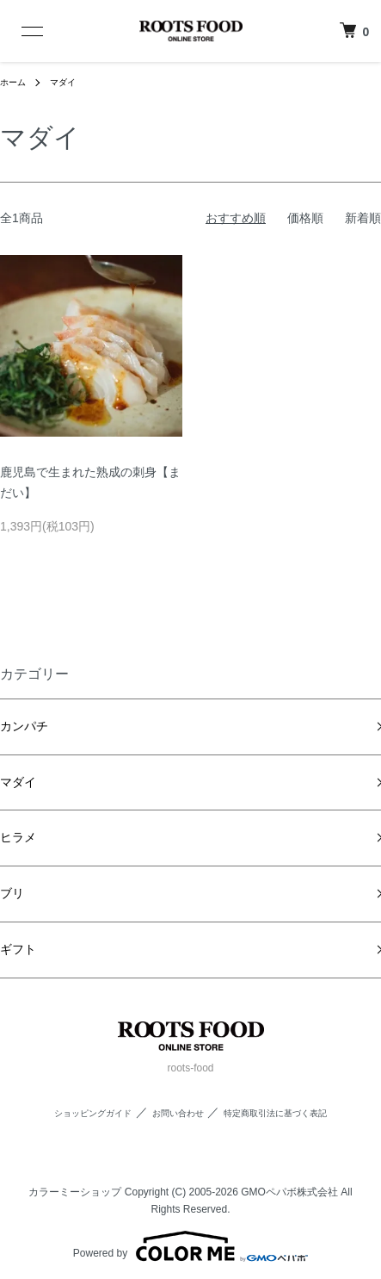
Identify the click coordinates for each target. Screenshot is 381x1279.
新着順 (363, 218)
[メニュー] (23, 31)
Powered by (190, 1246)
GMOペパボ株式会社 (289, 1192)
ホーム (13, 82)
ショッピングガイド (93, 1113)
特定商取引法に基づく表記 (275, 1113)
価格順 (305, 218)
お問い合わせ (178, 1113)
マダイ (63, 82)
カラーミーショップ (74, 1192)
